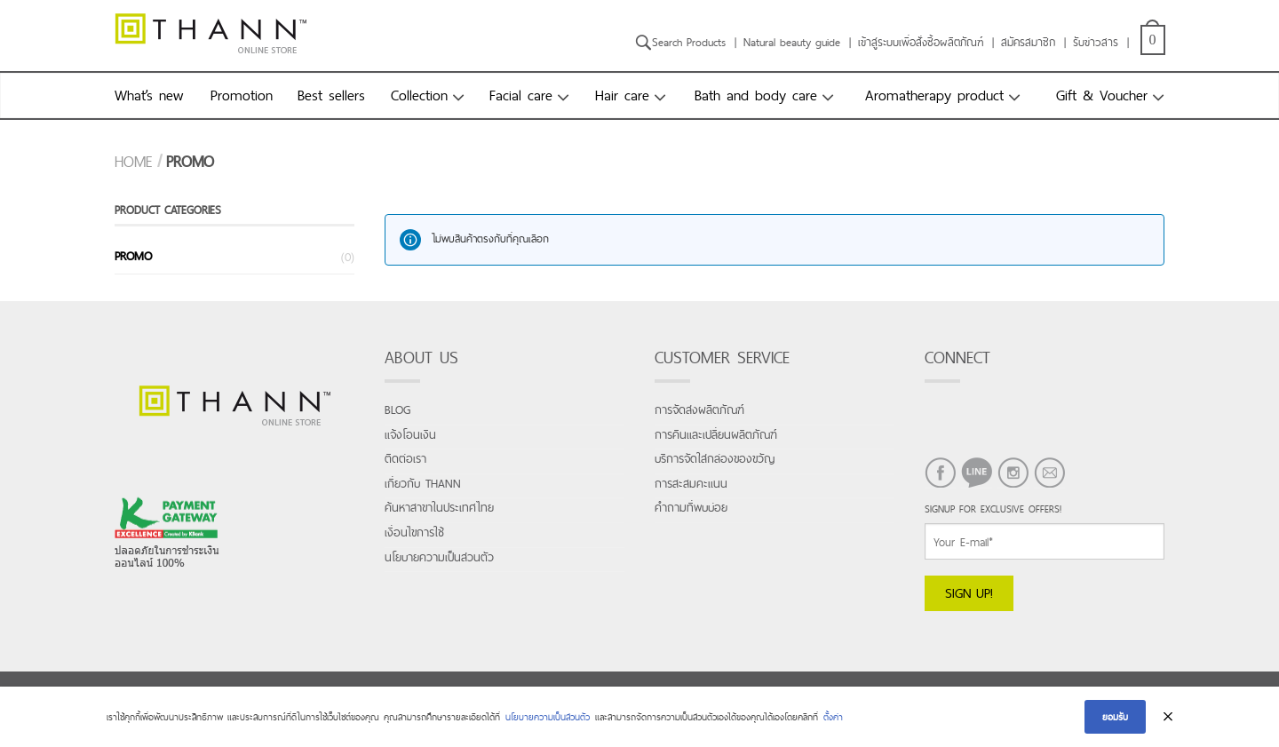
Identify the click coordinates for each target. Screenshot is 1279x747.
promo (133, 256)
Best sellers (331, 95)
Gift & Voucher (1102, 95)
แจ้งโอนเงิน (410, 434)
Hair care (622, 95)
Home (134, 161)
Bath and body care (756, 95)
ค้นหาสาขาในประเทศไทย (439, 507)
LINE (970, 497)
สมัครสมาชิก (1028, 42)
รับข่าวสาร (1095, 42)
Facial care (520, 95)
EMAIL (1048, 497)
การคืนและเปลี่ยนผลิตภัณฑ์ (716, 434)
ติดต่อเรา (405, 458)
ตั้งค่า (833, 717)
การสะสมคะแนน (691, 483)
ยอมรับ (1115, 717)
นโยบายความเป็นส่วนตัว (439, 557)
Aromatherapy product (934, 95)
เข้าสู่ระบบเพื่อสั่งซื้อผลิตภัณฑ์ (920, 42)
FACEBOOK (933, 497)
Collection (419, 95)
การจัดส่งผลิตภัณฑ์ (699, 410)
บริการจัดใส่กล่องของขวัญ (715, 458)
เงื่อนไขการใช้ (414, 532)
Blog (397, 410)
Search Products (680, 42)
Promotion (242, 95)
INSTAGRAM (1006, 497)
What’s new (149, 95)
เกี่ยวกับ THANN (423, 483)
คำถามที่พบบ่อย (691, 507)
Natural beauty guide (791, 42)
